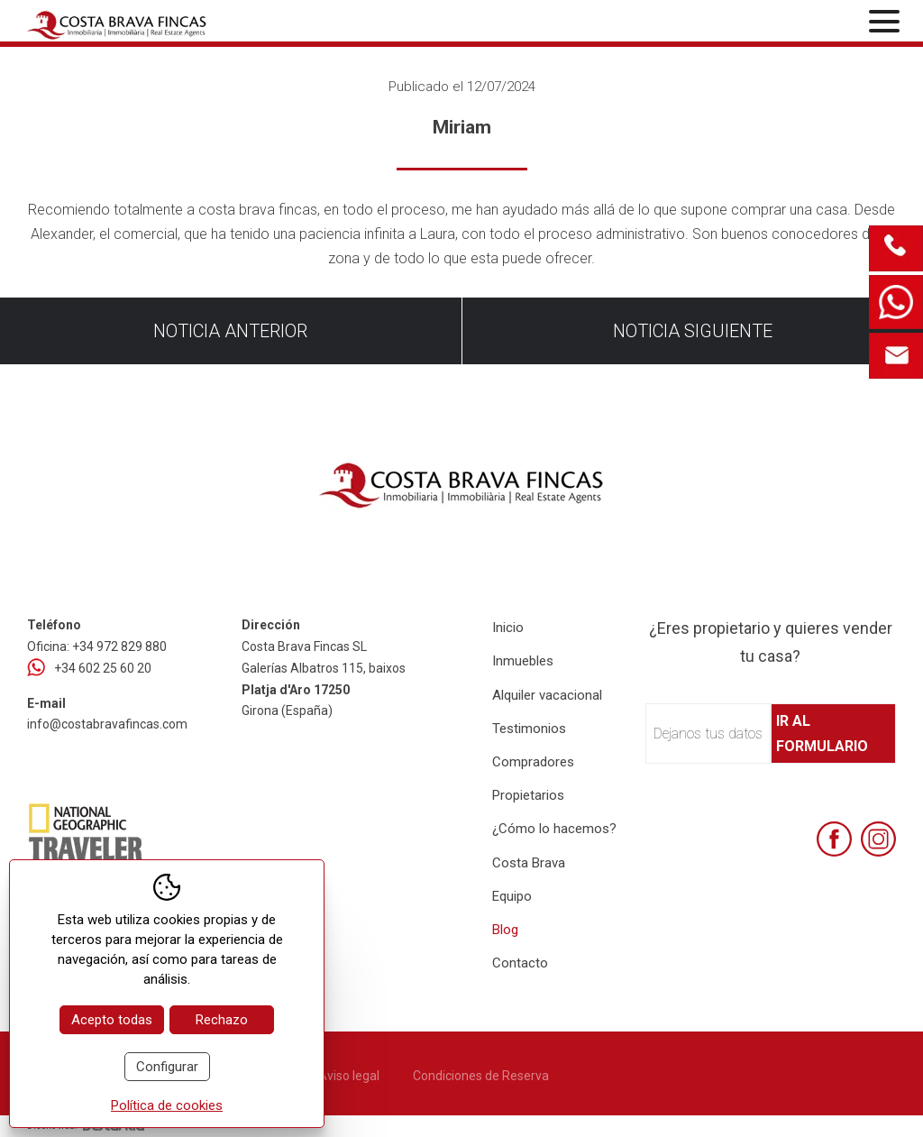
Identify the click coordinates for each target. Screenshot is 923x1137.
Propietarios (528, 795)
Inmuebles (522, 661)
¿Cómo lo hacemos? (554, 829)
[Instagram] (878, 839)
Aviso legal (348, 1075)
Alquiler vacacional (547, 695)
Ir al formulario (822, 733)
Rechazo (222, 1020)
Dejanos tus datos (708, 733)
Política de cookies (167, 1105)
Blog (505, 930)
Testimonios (529, 728)
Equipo (512, 896)
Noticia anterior (230, 331)
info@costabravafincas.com (107, 724)
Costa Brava (528, 863)
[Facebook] (834, 839)
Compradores (533, 762)
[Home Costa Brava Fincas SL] (169, 23)
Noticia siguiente (692, 331)
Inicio (508, 627)
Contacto (520, 963)
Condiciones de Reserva (481, 1075)
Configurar (167, 1067)
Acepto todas (111, 1020)
